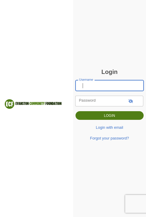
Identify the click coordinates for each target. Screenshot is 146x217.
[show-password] (130, 101)
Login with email (109, 127)
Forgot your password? (109, 138)
